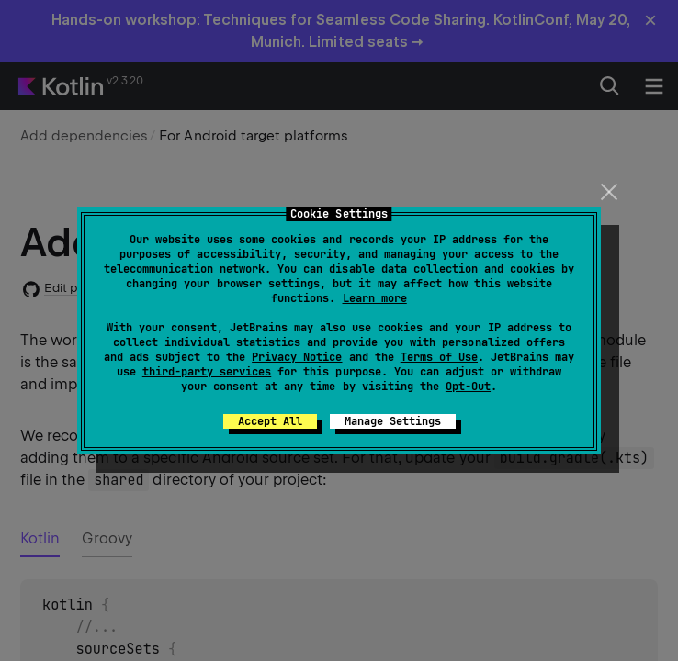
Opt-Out (468, 386)
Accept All (270, 421)
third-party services (206, 371)
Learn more (375, 298)
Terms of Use (439, 357)
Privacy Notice (297, 357)
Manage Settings (393, 421)
